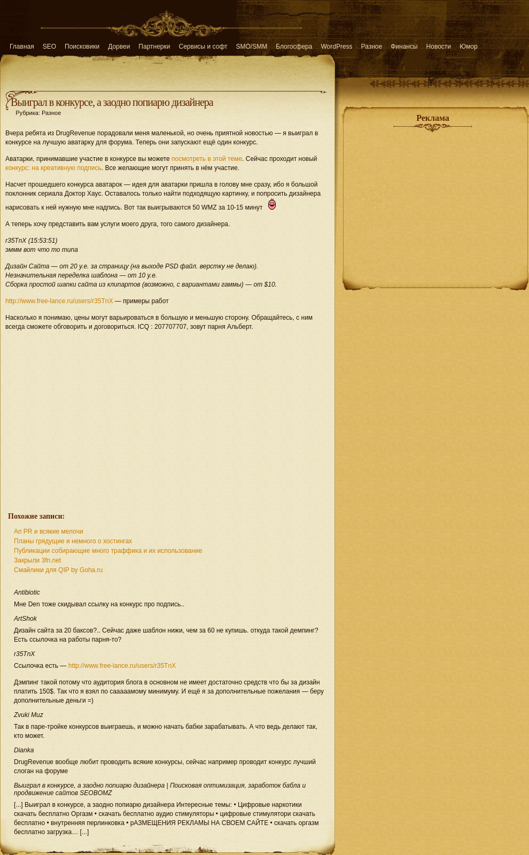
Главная (22, 46)
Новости (438, 46)
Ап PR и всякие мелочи (48, 531)
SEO (49, 46)
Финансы (404, 46)
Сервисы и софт (203, 46)
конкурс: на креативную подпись (53, 168)
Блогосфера (294, 46)
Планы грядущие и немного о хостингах (73, 541)
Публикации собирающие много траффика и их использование (108, 550)
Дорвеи (119, 46)
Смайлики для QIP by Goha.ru (58, 570)
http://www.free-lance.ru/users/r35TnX (59, 301)
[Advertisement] (167, 415)
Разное (372, 46)
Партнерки (154, 46)
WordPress (336, 46)
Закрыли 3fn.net (37, 560)
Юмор (469, 46)
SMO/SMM (252, 46)
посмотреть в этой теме (207, 159)
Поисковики (82, 46)
